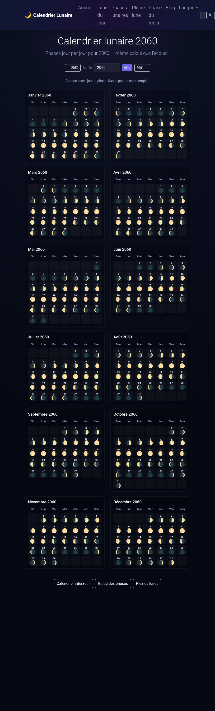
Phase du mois (155, 15)
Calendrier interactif (73, 583)
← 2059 (73, 68)
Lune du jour (102, 15)
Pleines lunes (147, 583)
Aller (127, 68)
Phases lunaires (119, 11)
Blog (170, 7)
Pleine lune (138, 11)
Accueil (85, 7)
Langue (187, 7)
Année (87, 68)
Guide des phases (113, 583)
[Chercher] (202, 15)
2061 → (142, 68)
